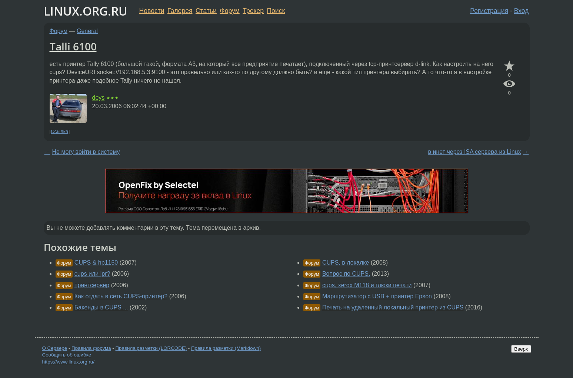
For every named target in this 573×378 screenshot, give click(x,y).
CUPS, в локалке (345, 262)
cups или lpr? (92, 274)
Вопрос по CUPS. (346, 274)
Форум (229, 10)
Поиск (276, 10)
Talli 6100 (73, 46)
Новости (151, 10)
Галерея (179, 10)
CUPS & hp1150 (96, 262)
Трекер (253, 10)
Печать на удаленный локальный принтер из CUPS (392, 307)
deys (98, 97)
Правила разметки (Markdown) (226, 348)
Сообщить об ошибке (66, 355)
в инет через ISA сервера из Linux (474, 152)
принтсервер (91, 285)
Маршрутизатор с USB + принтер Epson (377, 296)
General (87, 31)
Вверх (521, 349)
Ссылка (59, 131)
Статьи (206, 10)
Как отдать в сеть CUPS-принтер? (120, 296)
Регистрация (489, 10)
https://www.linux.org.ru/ (68, 362)
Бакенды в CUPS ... (101, 307)
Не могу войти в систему (86, 152)
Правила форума (91, 348)
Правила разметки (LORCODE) (151, 348)
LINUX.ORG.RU (85, 11)
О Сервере (54, 348)
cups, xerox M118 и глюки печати (367, 285)
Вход (521, 10)
